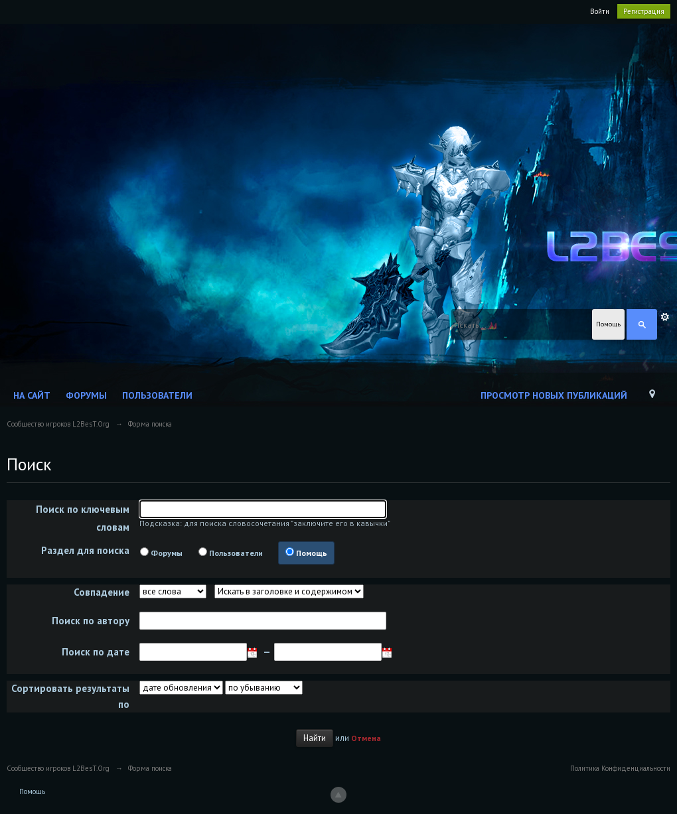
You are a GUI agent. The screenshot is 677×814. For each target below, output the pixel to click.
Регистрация (643, 11)
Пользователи (157, 395)
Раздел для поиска (85, 550)
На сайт (31, 395)
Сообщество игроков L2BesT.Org (58, 768)
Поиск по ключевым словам (82, 518)
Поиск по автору (90, 620)
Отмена (366, 738)
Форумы (86, 395)
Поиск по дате (95, 651)
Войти (599, 11)
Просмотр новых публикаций (554, 395)
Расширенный (665, 317)
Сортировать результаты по (70, 696)
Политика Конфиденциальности (620, 768)
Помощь (311, 553)
